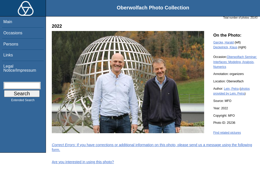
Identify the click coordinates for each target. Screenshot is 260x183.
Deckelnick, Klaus (225, 47)
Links (8, 55)
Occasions (12, 33)
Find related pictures (227, 132)
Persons (10, 44)
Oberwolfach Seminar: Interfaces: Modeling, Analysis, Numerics (235, 61)
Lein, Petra (231, 88)
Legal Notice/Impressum (19, 68)
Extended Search (23, 101)
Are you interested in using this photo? (83, 162)
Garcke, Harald (223, 42)
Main (7, 22)
